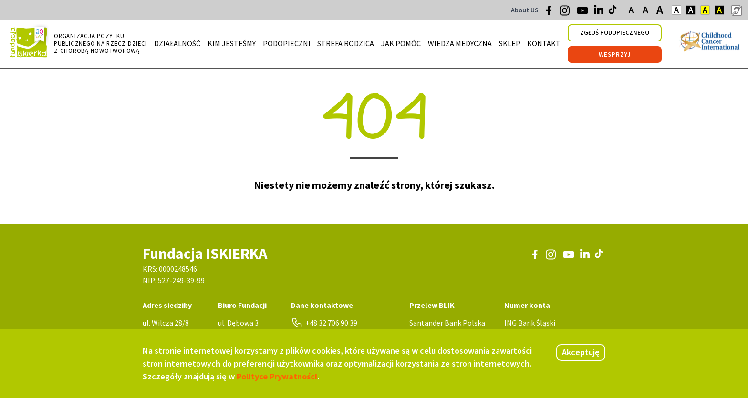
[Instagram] (565, 14)
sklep (509, 43)
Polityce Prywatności (277, 376)
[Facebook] (551, 13)
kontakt (544, 43)
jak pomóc (401, 43)
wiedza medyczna (460, 43)
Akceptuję (581, 352)
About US (525, 10)
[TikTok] (613, 12)
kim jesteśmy (232, 43)
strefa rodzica (345, 43)
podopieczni (287, 43)
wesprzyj (615, 55)
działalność (177, 43)
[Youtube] (582, 14)
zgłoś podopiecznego (614, 33)
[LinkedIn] (599, 12)
